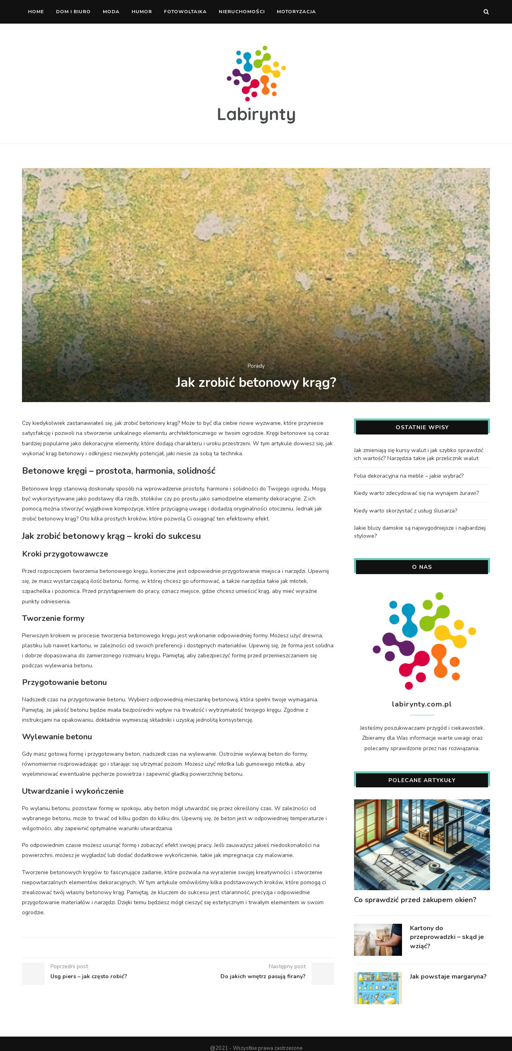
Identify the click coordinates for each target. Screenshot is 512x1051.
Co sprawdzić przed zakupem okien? (415, 899)
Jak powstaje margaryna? (448, 976)
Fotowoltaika (185, 11)
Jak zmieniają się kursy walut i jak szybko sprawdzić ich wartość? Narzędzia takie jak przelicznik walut (418, 454)
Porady (256, 366)
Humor (142, 11)
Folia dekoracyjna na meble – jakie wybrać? (409, 475)
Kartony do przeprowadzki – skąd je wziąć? (447, 936)
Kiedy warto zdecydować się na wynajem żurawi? (416, 492)
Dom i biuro (73, 11)
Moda (111, 11)
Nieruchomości (242, 11)
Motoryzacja (296, 11)
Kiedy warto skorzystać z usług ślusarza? (405, 510)
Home (36, 11)
